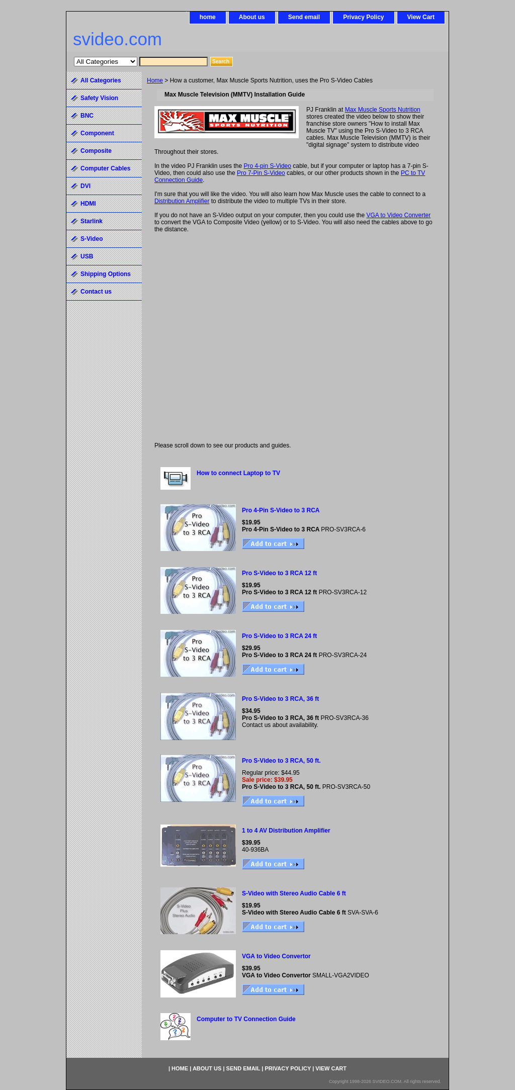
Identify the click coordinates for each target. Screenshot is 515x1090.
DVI (85, 186)
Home (155, 80)
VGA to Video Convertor (276, 956)
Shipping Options (105, 274)
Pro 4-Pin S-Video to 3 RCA (280, 510)
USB (86, 256)
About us (252, 17)
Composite (96, 150)
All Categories (100, 80)
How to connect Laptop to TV (238, 473)
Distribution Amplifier (181, 201)
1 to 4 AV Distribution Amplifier (286, 830)
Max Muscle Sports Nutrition (382, 109)
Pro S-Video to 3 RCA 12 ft (279, 573)
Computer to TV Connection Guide (246, 1019)
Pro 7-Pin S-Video (261, 172)
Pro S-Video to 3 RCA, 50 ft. (281, 760)
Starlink (91, 221)
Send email (304, 17)
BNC (87, 115)
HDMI (88, 203)
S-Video (91, 238)
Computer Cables (105, 168)
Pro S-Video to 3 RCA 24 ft (279, 636)
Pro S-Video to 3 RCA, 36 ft (280, 698)
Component (97, 133)
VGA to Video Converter (398, 215)
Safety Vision (99, 98)
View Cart (421, 17)
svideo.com (117, 39)
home (208, 17)
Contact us (96, 291)
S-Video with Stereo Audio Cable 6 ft (294, 893)
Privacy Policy (363, 17)
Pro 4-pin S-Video (267, 165)
